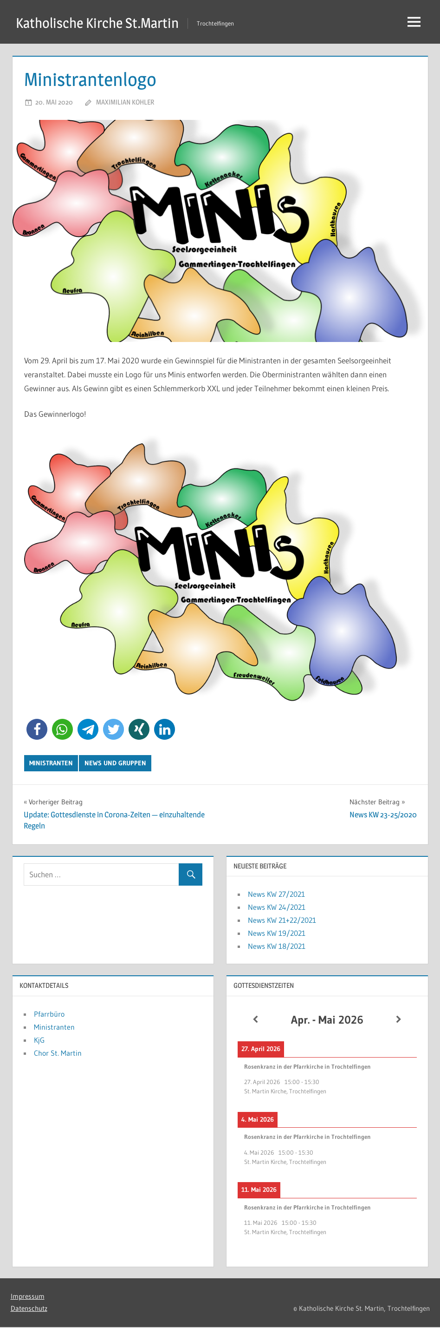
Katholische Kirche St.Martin (102, 22)
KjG (39, 1040)
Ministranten (51, 764)
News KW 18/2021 (276, 947)
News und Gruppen (115, 764)
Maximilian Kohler (125, 103)
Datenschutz (29, 1309)
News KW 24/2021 (276, 908)
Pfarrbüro (49, 1014)
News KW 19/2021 (276, 934)
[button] (36, 730)
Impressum (28, 1297)
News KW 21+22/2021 (282, 921)
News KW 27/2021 (276, 895)
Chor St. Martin (58, 1053)
